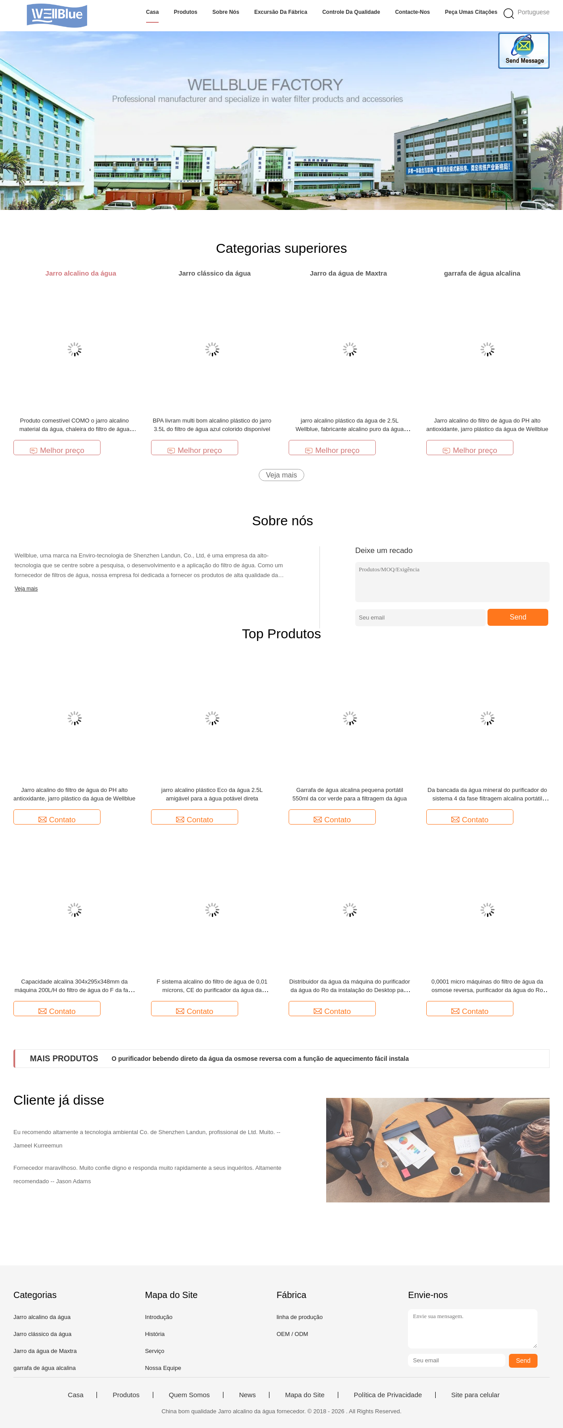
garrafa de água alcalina (44, 1368)
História (154, 1334)
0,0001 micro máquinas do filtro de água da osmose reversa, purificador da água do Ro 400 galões (487, 990)
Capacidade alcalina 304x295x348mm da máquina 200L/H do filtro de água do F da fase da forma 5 (74, 990)
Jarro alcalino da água (42, 1317)
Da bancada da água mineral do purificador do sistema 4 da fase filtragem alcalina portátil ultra (487, 798)
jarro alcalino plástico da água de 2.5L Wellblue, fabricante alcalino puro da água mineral (350, 429)
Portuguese (533, 12)
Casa (152, 12)
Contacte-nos (412, 12)
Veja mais (281, 475)
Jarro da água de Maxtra (45, 1351)
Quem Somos (189, 1395)
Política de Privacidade (388, 1395)
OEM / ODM (292, 1334)
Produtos (185, 12)
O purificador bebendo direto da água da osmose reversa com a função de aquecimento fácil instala (260, 1058)
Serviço (154, 1351)
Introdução (158, 1317)
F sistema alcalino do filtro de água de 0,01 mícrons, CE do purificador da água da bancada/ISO (212, 990)
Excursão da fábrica (280, 12)
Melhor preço (56, 450)
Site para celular (475, 1395)
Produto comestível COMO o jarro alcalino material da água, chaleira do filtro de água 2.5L (74, 429)
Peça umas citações (471, 12)
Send (518, 617)
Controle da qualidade (351, 12)
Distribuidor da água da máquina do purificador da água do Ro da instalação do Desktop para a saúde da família (349, 990)
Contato (57, 820)
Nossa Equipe (163, 1368)
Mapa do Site (304, 1395)
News (247, 1395)
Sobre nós (225, 12)
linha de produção (300, 1317)
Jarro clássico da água (42, 1334)
